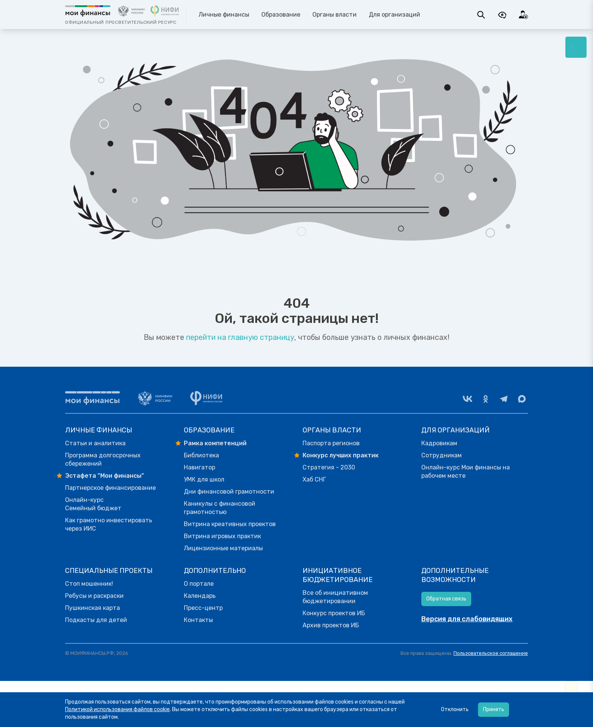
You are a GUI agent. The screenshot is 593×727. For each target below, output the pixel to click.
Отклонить (455, 709)
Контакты (198, 620)
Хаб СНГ (314, 479)
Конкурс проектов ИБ (334, 613)
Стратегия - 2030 (329, 467)
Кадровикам (439, 443)
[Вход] (523, 14)
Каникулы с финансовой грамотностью (219, 508)
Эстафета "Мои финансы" (104, 475)
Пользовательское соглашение (490, 653)
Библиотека (201, 455)
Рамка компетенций (215, 443)
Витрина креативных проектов (230, 524)
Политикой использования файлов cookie (117, 709)
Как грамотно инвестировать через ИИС (108, 524)
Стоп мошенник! (89, 583)
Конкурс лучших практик (341, 455)
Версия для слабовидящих (466, 619)
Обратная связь (446, 599)
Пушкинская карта (92, 607)
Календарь (200, 595)
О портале (199, 583)
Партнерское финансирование (110, 487)
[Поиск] (481, 14)
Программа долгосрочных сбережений (103, 459)
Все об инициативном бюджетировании (335, 597)
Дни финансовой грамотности (229, 491)
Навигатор (199, 467)
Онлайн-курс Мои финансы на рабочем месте (465, 471)
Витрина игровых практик (222, 536)
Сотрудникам (441, 455)
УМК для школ (204, 479)
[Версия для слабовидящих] (502, 14)
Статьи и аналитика (95, 443)
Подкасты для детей (96, 620)
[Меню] (576, 47)
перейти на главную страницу (240, 337)
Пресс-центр (203, 607)
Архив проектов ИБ (331, 625)
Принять (493, 709)
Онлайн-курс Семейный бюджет (93, 504)
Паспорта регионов (331, 443)
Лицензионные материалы (223, 548)
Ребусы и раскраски (94, 595)
